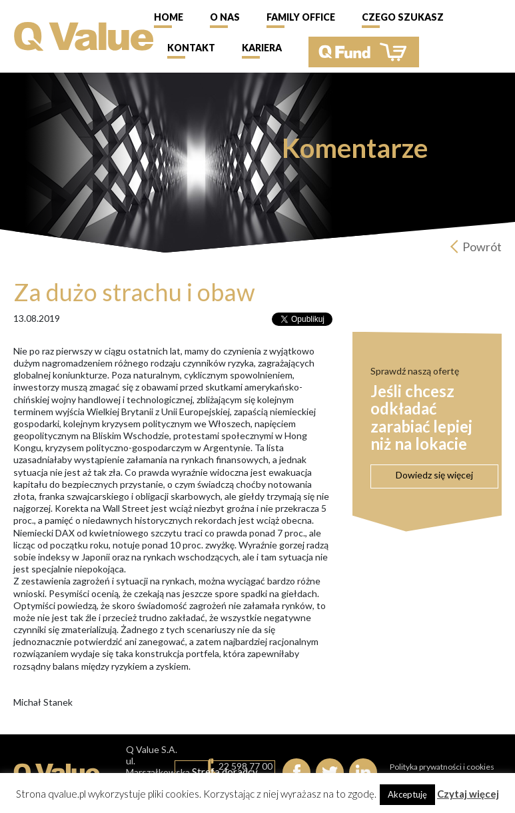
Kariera (262, 47)
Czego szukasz (403, 17)
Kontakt (191, 47)
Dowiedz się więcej (434, 474)
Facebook (296, 772)
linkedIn (363, 772)
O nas (225, 17)
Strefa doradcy (225, 772)
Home (168, 17)
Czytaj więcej (468, 794)
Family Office (300, 17)
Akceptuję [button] (407, 794)
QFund (363, 52)
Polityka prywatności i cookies (442, 767)
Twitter (330, 772)
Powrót (482, 246)
